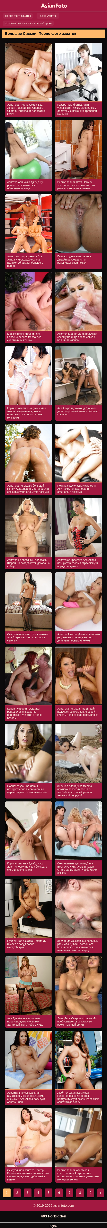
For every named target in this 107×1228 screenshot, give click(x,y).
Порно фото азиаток (18, 15)
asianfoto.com (63, 1205)
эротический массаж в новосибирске (28, 23)
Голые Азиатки (48, 15)
